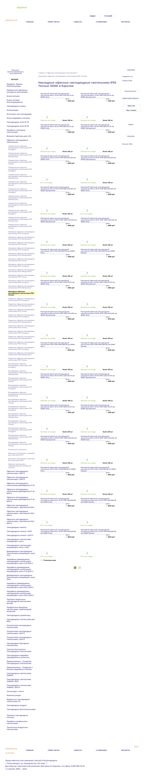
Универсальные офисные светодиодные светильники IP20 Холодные (20, 147)
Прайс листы (54, 22)
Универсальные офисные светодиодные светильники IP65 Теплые (20, 226)
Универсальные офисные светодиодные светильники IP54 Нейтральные (20, 197)
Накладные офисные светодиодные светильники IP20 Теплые (21, 243)
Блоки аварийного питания (18, 118)
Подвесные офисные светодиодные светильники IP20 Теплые (21, 310)
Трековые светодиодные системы (17, 716)
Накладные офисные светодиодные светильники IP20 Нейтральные (21, 238)
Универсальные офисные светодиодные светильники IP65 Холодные (20, 212)
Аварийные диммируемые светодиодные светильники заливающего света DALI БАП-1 (20, 585)
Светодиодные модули (17, 705)
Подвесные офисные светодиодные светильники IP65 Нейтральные (21, 353)
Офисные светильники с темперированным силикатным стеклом (19, 465)
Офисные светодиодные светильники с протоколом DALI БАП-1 (20, 513)
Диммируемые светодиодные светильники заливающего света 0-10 (21, 553)
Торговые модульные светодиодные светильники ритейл (19, 601)
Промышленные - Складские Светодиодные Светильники (19, 662)
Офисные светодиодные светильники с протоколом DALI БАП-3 (20, 521)
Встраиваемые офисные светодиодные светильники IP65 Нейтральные (20, 437)
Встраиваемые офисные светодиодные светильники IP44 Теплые (20, 401)
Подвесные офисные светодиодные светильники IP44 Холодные (21, 315)
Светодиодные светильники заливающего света (19, 540)
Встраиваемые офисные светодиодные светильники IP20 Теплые (20, 379)
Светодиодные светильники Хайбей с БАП (19, 680)
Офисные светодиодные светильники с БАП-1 (17, 472)
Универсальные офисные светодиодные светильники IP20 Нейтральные (20, 154)
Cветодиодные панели (17, 527)
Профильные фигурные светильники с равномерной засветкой (19, 609)
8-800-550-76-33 (11, 20)
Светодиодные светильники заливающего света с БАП (19, 546)
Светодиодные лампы (16, 106)
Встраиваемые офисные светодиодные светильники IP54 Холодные (20, 408)
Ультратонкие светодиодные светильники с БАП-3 (19, 638)
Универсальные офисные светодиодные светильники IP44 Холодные (20, 169)
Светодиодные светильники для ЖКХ (21, 620)
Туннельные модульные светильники (17, 728)
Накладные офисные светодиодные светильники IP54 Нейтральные (21, 270)
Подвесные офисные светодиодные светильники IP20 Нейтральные (21, 305)
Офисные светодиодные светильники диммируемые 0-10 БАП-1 (20, 491)
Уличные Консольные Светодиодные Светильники (19, 650)
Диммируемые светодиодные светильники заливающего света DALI (21, 577)
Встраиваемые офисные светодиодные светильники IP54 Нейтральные (20, 415)
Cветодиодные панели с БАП (19, 531)
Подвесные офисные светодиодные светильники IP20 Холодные (21, 299)
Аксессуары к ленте (15, 691)
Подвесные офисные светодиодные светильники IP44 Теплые (21, 326)
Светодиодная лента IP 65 (18, 126)
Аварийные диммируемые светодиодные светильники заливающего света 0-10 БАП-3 (20, 569)
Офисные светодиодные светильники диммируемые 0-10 (21, 484)
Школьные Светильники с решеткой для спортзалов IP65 (21, 459)
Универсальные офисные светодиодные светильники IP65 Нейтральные (20, 219)
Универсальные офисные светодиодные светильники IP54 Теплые (20, 204)
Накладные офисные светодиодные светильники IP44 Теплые (21, 259)
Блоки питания (13, 96)
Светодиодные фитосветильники (21, 709)
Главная (29, 22)
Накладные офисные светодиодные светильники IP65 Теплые (21, 293)
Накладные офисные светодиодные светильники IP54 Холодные (21, 265)
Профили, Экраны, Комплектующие (15, 85)
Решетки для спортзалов (17, 449)
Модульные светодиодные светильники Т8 (18, 700)
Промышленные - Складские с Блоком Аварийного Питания (20, 668)
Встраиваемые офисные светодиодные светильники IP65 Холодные (20, 429)
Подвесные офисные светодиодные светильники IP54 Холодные (21, 332)
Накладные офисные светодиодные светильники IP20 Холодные (21, 232)
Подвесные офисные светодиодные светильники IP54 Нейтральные (21, 337)
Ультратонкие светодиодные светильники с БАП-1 (19, 632)
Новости (78, 22)
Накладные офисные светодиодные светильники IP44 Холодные (21, 249)
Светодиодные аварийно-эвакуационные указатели (18, 656)
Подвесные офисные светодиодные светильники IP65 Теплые (21, 359)
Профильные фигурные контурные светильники (17, 91)
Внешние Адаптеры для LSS (19, 136)
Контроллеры (13, 110)
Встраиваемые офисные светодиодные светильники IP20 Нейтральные (20, 372)
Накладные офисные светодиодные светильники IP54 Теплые (21, 276)
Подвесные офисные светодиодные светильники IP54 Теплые (21, 343)
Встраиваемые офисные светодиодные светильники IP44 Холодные (20, 387)
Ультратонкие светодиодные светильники (19, 626)
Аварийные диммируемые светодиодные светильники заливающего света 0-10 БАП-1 (20, 561)
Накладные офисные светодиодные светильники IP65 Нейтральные (21, 287)
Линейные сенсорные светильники (16, 131)
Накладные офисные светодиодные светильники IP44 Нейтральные (21, 254)
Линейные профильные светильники (17, 722)
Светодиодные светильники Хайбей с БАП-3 (19, 686)
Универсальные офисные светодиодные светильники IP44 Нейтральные (20, 176)
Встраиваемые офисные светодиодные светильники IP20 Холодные (20, 365)
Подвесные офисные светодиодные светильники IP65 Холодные (21, 348)
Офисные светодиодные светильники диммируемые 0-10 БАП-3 (20, 499)
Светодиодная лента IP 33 (18, 122)
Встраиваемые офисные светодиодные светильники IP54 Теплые (20, 422)
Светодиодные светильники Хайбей (19, 674)
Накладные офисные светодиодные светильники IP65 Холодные (21, 281)
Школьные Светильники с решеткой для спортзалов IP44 (21, 454)
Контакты (125, 22)
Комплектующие (14, 695)
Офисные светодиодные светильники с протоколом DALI (21, 506)
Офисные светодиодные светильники (17, 141)
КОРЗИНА (131, 70)
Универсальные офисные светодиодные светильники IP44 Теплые (20, 183)
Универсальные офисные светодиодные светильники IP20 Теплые (20, 162)
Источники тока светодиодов (19, 114)
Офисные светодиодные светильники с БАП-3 (17, 478)
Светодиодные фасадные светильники (18, 644)
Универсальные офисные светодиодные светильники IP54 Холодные (20, 190)
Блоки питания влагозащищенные (15, 101)
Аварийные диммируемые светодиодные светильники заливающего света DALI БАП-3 (20, 593)
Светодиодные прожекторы (19, 615)
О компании (101, 22)
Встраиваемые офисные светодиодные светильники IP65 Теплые (20, 444)
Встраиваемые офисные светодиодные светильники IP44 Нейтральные (20, 394)
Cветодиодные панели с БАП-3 (20, 535)
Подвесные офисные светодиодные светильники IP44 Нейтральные (21, 321)
